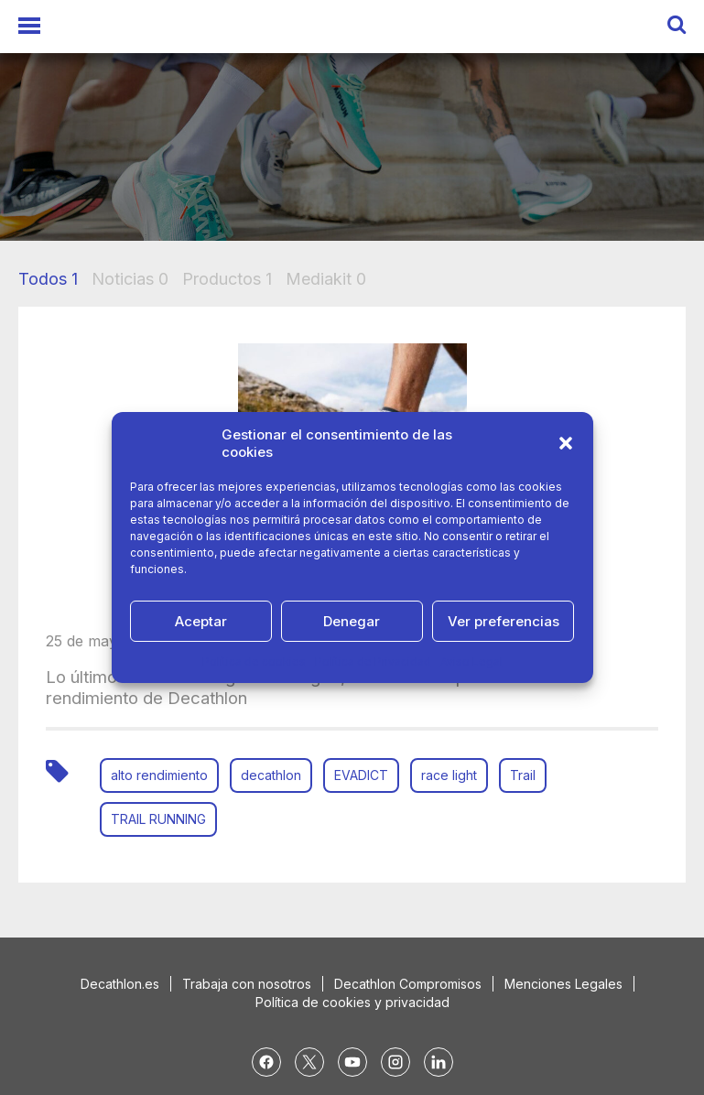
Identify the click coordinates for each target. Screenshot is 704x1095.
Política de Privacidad (373, 661)
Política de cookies (254, 661)
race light (449, 775)
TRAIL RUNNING (158, 819)
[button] (566, 443)
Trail (523, 775)
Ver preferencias (503, 621)
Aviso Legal (471, 661)
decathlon (271, 775)
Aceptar (201, 621)
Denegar (351, 621)
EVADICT (361, 775)
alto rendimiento (159, 775)
